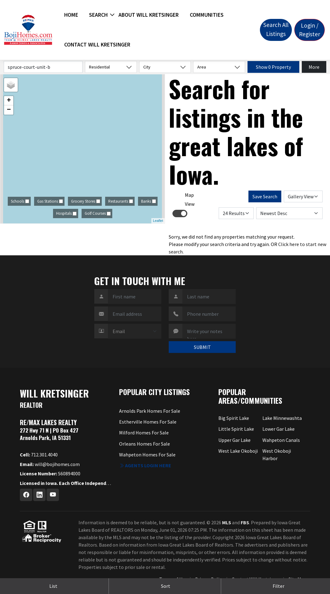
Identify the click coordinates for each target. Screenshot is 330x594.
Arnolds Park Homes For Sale (149, 411)
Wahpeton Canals (281, 440)
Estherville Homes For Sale (147, 422)
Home (71, 14)
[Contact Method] (134, 331)
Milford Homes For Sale (144, 432)
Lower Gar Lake (278, 429)
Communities (207, 14)
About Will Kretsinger (148, 14)
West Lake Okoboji (238, 451)
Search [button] (98, 14)
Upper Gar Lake (234, 440)
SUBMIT (202, 347)
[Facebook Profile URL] (26, 495)
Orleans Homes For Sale (144, 444)
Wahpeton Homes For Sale (147, 454)
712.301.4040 (39, 454)
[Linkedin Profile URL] (39, 495)
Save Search (264, 196)
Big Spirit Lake (233, 418)
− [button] (9, 110)
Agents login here (145, 465)
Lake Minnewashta (282, 418)
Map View (189, 199)
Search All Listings (275, 29)
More (314, 67)
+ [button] (9, 100)
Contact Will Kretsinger (97, 44)
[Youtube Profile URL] (53, 495)
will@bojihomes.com (50, 464)
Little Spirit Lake (236, 429)
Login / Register (309, 30)
